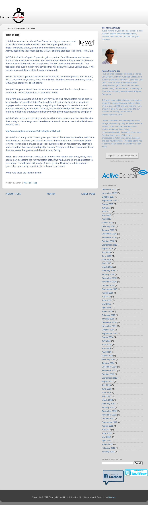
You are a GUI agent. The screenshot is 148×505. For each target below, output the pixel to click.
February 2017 (108, 226)
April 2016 (106, 263)
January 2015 (108, 319)
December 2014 (109, 322)
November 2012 (109, 415)
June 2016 (106, 256)
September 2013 (109, 378)
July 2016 (106, 252)
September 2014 (109, 333)
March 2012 (107, 444)
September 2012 (109, 422)
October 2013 (108, 374)
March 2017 (107, 222)
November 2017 (109, 193)
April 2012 (106, 440)
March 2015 (107, 311)
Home (51, 193)
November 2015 (109, 282)
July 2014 (106, 341)
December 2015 (109, 278)
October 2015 (108, 285)
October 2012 (108, 418)
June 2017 (106, 211)
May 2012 (106, 437)
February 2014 (108, 359)
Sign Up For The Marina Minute (122, 155)
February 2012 (108, 448)
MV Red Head (30, 183)
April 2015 (106, 308)
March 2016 (107, 267)
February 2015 (108, 315)
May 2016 (106, 260)
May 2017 (106, 215)
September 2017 (109, 200)
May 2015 (106, 304)
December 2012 (109, 411)
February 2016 (108, 270)
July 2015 (106, 296)
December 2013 (109, 367)
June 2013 (106, 389)
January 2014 (108, 363)
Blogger (111, 497)
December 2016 (109, 234)
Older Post (88, 193)
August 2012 (107, 426)
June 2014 (106, 344)
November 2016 (109, 237)
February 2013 (108, 404)
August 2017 (107, 204)
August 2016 (107, 248)
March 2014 (107, 356)
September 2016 (109, 245)
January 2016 (108, 274)
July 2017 (106, 208)
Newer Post (13, 193)
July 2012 (106, 429)
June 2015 (106, 300)
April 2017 (106, 219)
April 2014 (106, 352)
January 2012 (108, 452)
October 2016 (108, 241)
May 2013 (106, 392)
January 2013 (108, 407)
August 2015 (107, 293)
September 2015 (109, 289)
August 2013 (107, 381)
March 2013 (107, 400)
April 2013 (106, 396)
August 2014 (107, 337)
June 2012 (106, 433)
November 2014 (109, 326)
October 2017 (108, 197)
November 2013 (109, 370)
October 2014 (108, 330)
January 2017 (108, 230)
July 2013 (106, 385)
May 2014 (106, 348)
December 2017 (109, 189)
